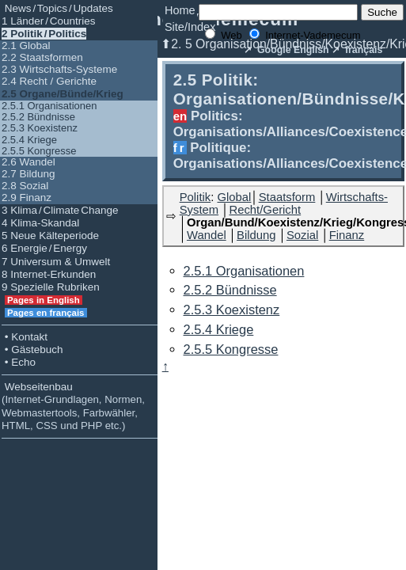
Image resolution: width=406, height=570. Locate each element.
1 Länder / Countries (49, 21)
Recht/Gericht (266, 209)
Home (180, 10)
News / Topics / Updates (57, 8)
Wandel (206, 235)
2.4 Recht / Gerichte (49, 81)
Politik (195, 197)
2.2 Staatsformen (42, 57)
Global (234, 197)
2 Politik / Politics (44, 34)
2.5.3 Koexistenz (40, 128)
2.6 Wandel (28, 162)
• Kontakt (24, 337)
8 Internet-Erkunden (49, 274)
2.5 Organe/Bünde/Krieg (62, 94)
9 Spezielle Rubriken (51, 287)
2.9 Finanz (26, 197)
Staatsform (287, 197)
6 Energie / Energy (44, 248)
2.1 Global (26, 45)
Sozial (302, 235)
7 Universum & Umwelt (56, 262)
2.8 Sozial (25, 186)
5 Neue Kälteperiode (50, 235)
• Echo (19, 362)
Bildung (256, 235)
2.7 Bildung (28, 174)
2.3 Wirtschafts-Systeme (59, 69)
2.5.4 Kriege (29, 140)
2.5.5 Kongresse (39, 151)
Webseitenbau (73, 406)
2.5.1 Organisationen (49, 106)
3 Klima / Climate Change (60, 210)
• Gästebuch (32, 349)
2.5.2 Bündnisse (38, 117)
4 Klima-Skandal (40, 223)
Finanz (347, 235)
